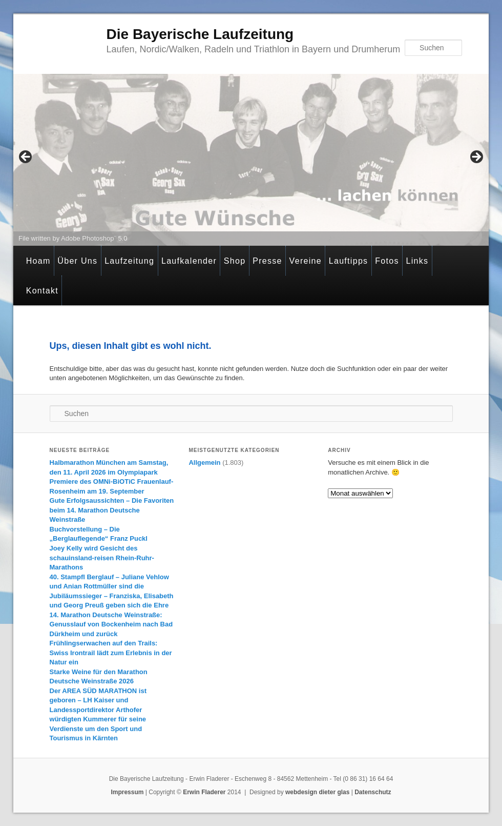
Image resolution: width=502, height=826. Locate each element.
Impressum (127, 792)
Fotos (387, 261)
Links (417, 261)
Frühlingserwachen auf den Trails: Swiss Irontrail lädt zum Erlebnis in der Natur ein (111, 652)
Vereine (305, 261)
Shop (235, 261)
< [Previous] (26, 157)
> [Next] (476, 157)
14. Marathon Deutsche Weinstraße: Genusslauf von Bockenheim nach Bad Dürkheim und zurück (111, 624)
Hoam (38, 261)
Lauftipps (348, 261)
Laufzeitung (129, 261)
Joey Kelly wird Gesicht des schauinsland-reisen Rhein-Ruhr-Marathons (102, 557)
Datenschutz (372, 792)
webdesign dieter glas (317, 792)
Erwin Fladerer (204, 792)
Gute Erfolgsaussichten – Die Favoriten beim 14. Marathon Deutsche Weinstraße (112, 510)
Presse (267, 261)
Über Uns (77, 261)
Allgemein (204, 462)
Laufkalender (189, 261)
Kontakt (42, 290)
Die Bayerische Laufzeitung (200, 34)
